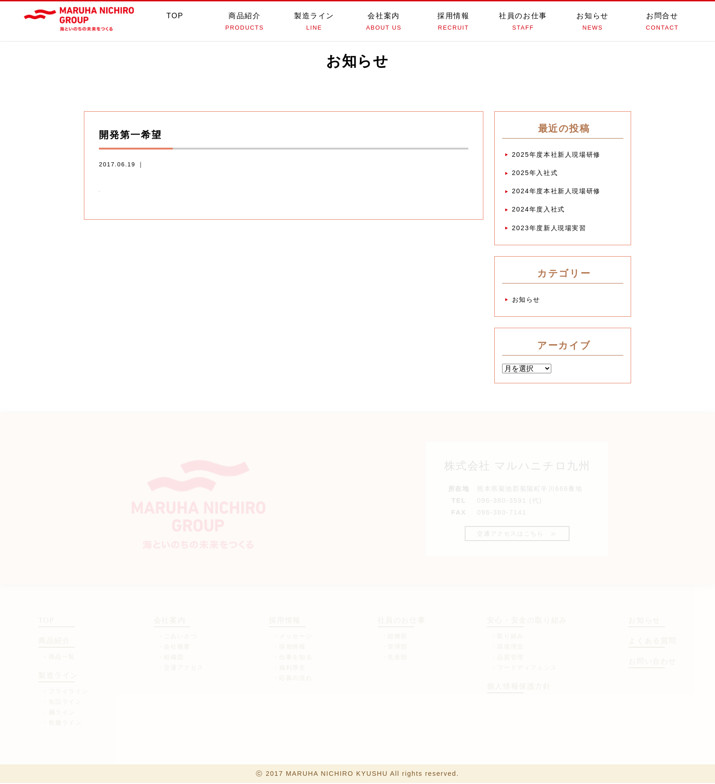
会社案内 (384, 22)
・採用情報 (289, 647)
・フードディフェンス (524, 668)
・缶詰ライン (62, 702)
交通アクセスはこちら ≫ (517, 534)
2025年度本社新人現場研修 (556, 154)
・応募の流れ (293, 678)
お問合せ (662, 22)
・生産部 (394, 657)
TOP (175, 22)
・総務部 (394, 636)
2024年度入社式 (538, 209)
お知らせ (592, 22)
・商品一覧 (58, 657)
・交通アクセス (180, 668)
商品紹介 (245, 22)
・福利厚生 (289, 668)
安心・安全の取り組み (527, 620)
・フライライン (65, 691)
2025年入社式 (535, 172)
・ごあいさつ (177, 636)
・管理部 (394, 647)
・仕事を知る (293, 657)
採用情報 (453, 22)
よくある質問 (652, 641)
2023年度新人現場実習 (549, 228)
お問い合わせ (652, 661)
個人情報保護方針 (519, 687)
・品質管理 (507, 657)
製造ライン (314, 22)
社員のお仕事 (523, 22)
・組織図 (170, 657)
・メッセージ (293, 636)
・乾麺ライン (62, 723)
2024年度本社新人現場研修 (556, 191)
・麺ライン (58, 712)
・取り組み (507, 636)
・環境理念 (507, 647)
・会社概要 (174, 647)
